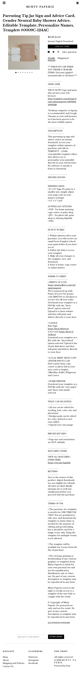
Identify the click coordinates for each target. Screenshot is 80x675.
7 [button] (29, 72)
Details (51, 58)
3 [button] (20, 72)
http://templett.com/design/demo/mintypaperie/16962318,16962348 (62, 102)
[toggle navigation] (4, 3)
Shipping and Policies (13, 663)
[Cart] (77, 3)
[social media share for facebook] (49, 52)
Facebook (33, 663)
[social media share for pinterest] (58, 52)
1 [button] (15, 72)
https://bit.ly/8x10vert (58, 329)
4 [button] (22, 72)
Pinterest (33, 657)
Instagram (33, 660)
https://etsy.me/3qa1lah (59, 463)
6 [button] (27, 72)
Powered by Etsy (62, 666)
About (6, 660)
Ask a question (69, 52)
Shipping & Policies (58, 59)
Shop (5, 657)
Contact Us (8, 666)
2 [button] (18, 72)
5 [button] (25, 72)
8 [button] (32, 72)
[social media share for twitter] (54, 52)
